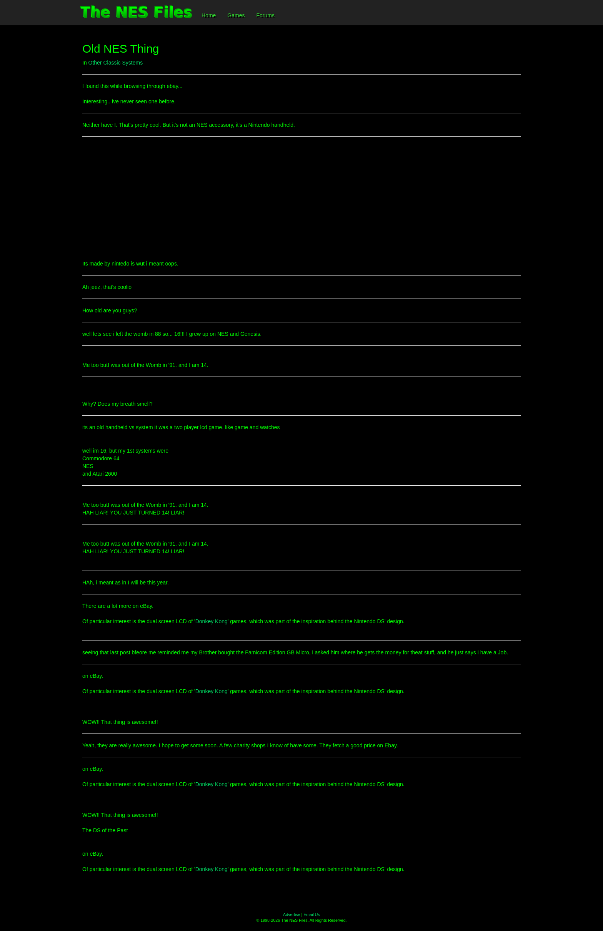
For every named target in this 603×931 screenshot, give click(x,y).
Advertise (291, 914)
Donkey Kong (211, 621)
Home (209, 15)
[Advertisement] (301, 198)
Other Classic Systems (115, 63)
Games (236, 15)
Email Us (311, 914)
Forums (265, 15)
